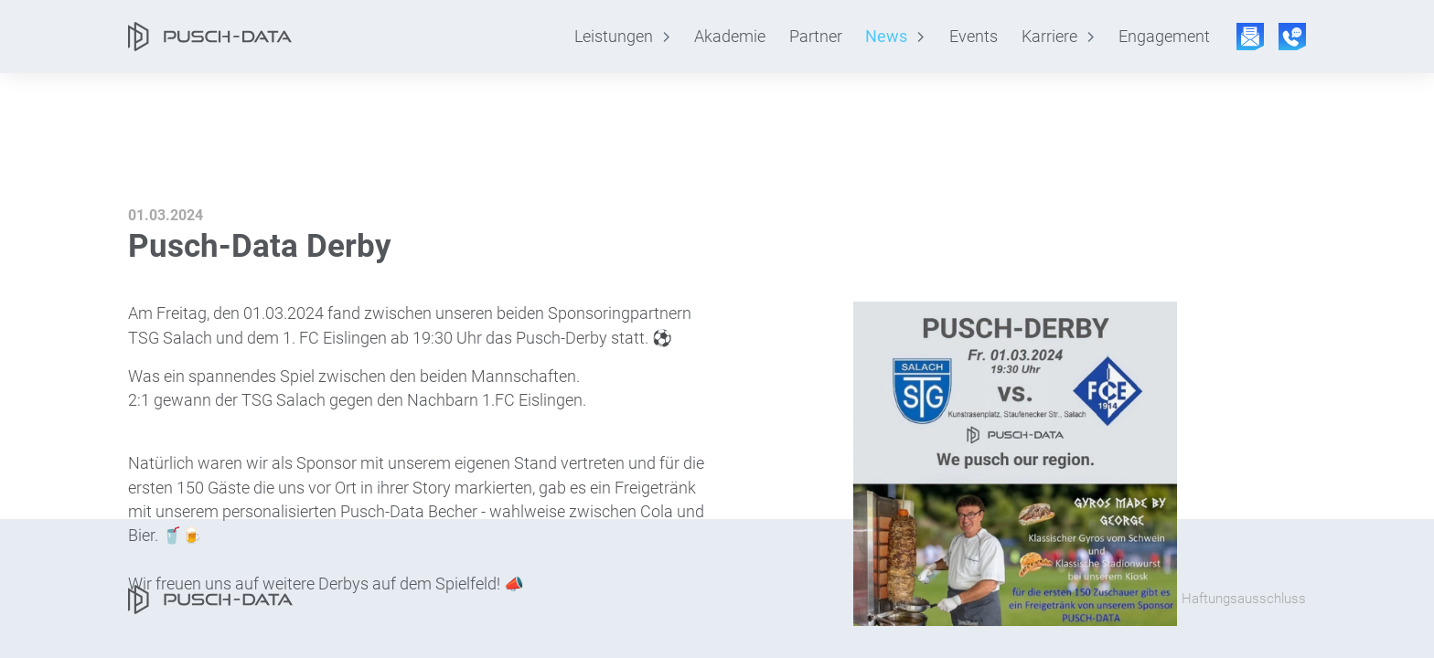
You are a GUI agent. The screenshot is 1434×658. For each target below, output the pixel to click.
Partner (815, 36)
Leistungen (613, 36)
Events (973, 36)
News (886, 36)
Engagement (1164, 36)
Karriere (1049, 36)
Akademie (729, 36)
